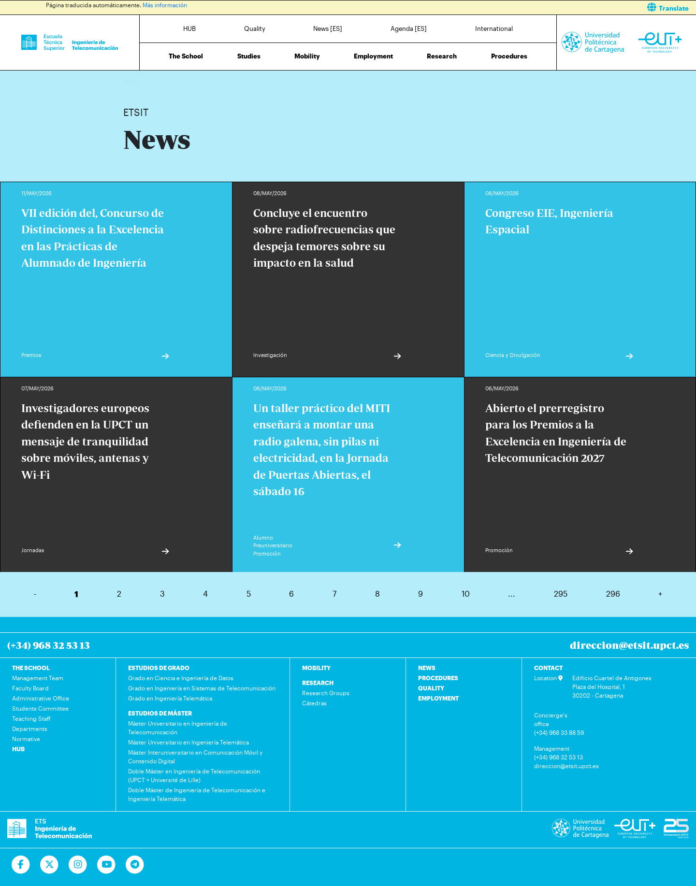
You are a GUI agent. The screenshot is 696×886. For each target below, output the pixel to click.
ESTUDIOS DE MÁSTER (160, 713)
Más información (165, 4)
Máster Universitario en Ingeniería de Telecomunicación (177, 727)
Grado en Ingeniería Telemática (170, 698)
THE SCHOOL (31, 667)
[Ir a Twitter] (49, 864)
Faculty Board (30, 688)
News (150, 81)
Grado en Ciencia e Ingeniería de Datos (180, 677)
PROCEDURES (438, 677)
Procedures (509, 56)
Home (131, 81)
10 (466, 593)
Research (442, 56)
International (494, 28)
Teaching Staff (31, 718)
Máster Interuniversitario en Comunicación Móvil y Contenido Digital (195, 756)
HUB (189, 28)
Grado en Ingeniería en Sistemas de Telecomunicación (202, 688)
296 (613, 593)
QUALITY (431, 688)
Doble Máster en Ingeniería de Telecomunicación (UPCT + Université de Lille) (194, 775)
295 (560, 593)
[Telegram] (135, 864)
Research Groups (325, 692)
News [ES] (327, 28)
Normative (26, 738)
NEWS (426, 667)
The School (186, 56)
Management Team (37, 677)
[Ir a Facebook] (21, 864)
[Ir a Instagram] (78, 864)
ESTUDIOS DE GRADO (158, 667)
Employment (373, 56)
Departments (29, 728)
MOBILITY (316, 667)
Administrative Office (40, 698)
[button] (525, 7)
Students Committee (40, 708)
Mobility (307, 56)
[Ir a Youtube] (106, 864)
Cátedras (314, 703)
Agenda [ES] (409, 28)
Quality (254, 28)
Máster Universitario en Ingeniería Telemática (188, 742)
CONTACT (548, 667)
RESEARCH (318, 682)
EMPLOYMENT (438, 698)
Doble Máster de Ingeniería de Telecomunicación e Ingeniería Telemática (196, 794)
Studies (249, 56)
